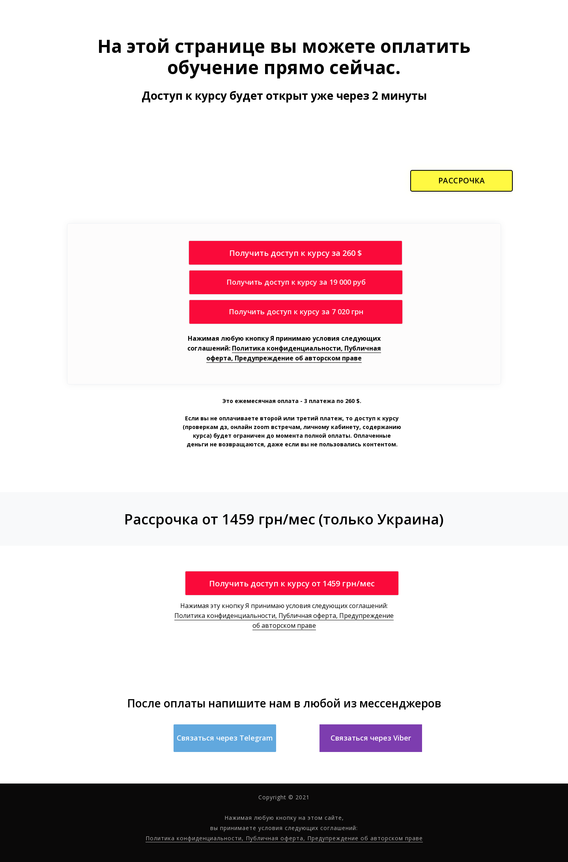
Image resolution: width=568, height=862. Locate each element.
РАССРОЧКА (461, 180)
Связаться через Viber (371, 738)
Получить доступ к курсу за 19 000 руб (296, 282)
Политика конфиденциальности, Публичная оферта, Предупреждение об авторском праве (293, 353)
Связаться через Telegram (225, 738)
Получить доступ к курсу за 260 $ (295, 253)
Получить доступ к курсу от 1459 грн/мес (292, 583)
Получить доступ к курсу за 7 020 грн (296, 311)
